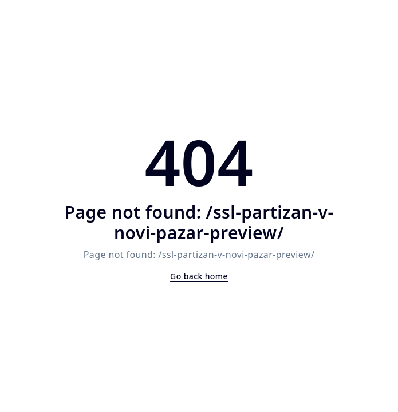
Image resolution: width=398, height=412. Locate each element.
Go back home (199, 276)
